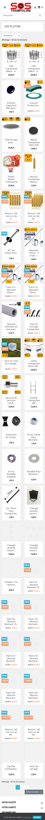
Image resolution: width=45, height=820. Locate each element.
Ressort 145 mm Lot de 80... (11, 732)
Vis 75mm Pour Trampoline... (11, 511)
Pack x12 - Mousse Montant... (11, 658)
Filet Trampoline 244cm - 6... (11, 68)
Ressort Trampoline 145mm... (34, 179)
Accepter (37, 817)
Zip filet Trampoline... (11, 767)
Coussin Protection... (33, 104)
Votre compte (9, 807)
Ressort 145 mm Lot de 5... (11, 216)
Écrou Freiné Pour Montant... (33, 437)
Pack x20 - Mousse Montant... (11, 695)
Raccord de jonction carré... (11, 400)
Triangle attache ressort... (33, 511)
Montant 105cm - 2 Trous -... (34, 253)
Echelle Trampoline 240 (34, 400)
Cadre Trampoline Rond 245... (34, 363)
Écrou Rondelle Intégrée (11, 474)
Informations (9, 812)
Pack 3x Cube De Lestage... (11, 362)
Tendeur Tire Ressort (11, 583)
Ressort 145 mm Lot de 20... (34, 216)
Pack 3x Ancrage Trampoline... (33, 327)
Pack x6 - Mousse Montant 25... (34, 585)
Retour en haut (34, 791)
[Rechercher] (22, 15)
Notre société (9, 802)
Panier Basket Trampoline (11, 179)
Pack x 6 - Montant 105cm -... (11, 290)
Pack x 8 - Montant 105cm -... (34, 290)
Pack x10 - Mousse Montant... (33, 621)
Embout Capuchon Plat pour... (11, 105)
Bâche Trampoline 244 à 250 (34, 142)
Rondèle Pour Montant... (34, 473)
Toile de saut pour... (11, 141)
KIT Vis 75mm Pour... (11, 251)
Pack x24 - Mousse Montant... (33, 695)
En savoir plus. (27, 817)
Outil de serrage (34, 767)
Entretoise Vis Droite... (11, 436)
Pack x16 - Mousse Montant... (33, 658)
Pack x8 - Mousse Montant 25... (11, 621)
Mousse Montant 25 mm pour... (11, 327)
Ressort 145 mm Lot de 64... (34, 732)
